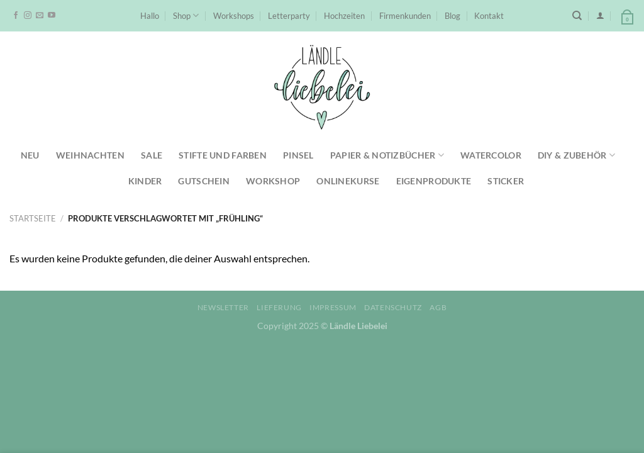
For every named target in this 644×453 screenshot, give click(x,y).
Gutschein (204, 181)
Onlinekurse (347, 181)
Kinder (145, 181)
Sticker (505, 181)
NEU (30, 155)
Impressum (333, 307)
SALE (151, 155)
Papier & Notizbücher (387, 155)
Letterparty (289, 16)
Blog (452, 16)
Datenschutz (393, 307)
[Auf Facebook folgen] (15, 15)
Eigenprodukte (434, 181)
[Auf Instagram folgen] (27, 15)
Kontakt (489, 16)
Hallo (149, 16)
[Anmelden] (600, 15)
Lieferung (279, 307)
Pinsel (298, 155)
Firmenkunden (405, 16)
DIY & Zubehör (576, 155)
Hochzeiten (344, 16)
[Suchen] (577, 16)
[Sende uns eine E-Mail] (39, 15)
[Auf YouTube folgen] (51, 15)
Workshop (273, 181)
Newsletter (223, 307)
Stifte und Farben (223, 155)
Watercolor (490, 155)
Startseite (32, 218)
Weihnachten (90, 155)
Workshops (233, 16)
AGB (438, 307)
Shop (186, 15)
